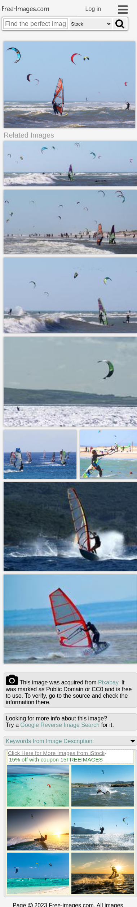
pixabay (108, 682)
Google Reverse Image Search (60, 724)
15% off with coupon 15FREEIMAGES (56, 759)
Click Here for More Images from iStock (56, 752)
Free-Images (25, 9)
